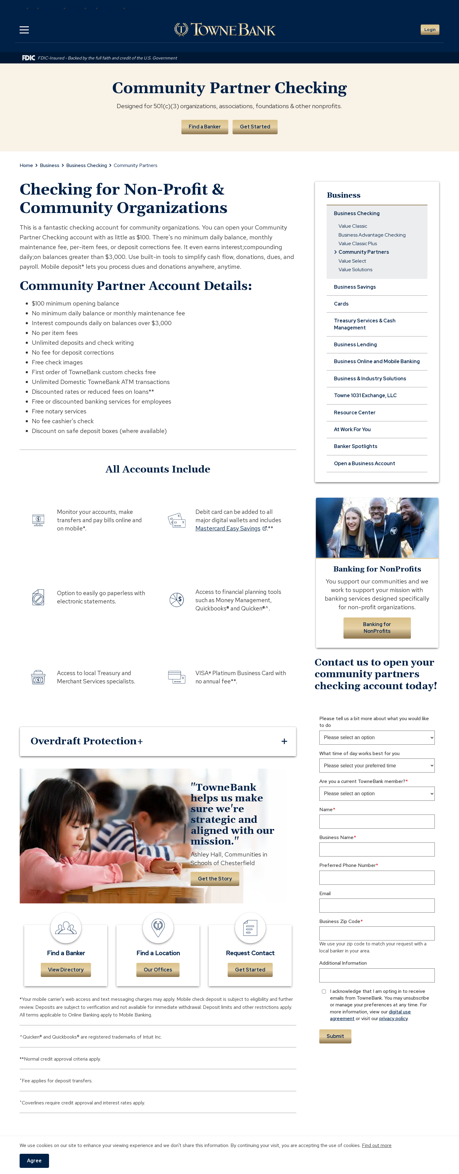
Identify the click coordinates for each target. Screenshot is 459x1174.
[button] (24, 29)
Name (326, 809)
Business (49, 165)
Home (26, 165)
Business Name (336, 837)
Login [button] (430, 29)
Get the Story (215, 879)
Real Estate (144, 8)
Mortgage (115, 8)
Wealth (79, 8)
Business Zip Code (339, 921)
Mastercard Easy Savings (231, 528)
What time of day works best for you (359, 753)
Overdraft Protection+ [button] (87, 741)
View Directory (66, 970)
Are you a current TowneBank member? (362, 781)
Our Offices (158, 970)
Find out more (377, 1145)
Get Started (255, 126)
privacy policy (393, 1018)
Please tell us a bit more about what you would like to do (374, 721)
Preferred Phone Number (347, 865)
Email (325, 893)
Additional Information (343, 963)
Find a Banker (205, 126)
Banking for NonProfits (377, 627)
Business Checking (86, 165)
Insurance (55, 8)
